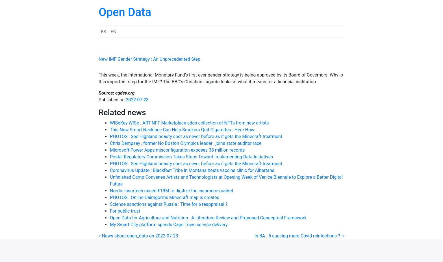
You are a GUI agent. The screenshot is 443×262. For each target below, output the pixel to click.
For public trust (125, 211)
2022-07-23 (137, 99)
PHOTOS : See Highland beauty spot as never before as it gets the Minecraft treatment (196, 136)
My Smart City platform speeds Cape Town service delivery (169, 224)
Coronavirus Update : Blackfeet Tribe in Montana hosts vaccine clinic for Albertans (192, 170)
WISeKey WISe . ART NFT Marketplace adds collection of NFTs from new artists (189, 123)
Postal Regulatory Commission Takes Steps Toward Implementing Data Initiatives (191, 157)
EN (114, 31)
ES (103, 31)
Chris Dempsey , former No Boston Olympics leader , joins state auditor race (186, 143)
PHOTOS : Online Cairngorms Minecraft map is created (164, 197)
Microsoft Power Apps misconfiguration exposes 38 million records (177, 150)
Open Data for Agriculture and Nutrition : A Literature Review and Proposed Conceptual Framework (208, 217)
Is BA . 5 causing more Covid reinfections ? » (299, 236)
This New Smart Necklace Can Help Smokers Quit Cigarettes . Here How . (183, 129)
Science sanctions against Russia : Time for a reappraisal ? (168, 204)
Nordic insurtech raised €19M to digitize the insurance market (171, 190)
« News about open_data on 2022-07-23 (138, 236)
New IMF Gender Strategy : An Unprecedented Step (149, 59)
